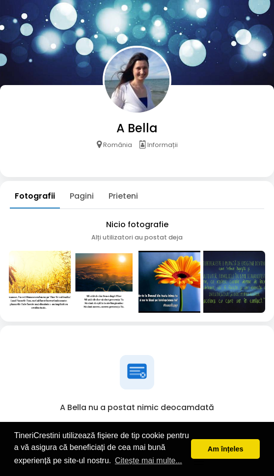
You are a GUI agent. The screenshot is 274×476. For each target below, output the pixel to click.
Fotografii (35, 196)
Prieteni (123, 196)
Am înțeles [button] (226, 449)
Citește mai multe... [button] (148, 460)
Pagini (82, 196)
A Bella (137, 128)
